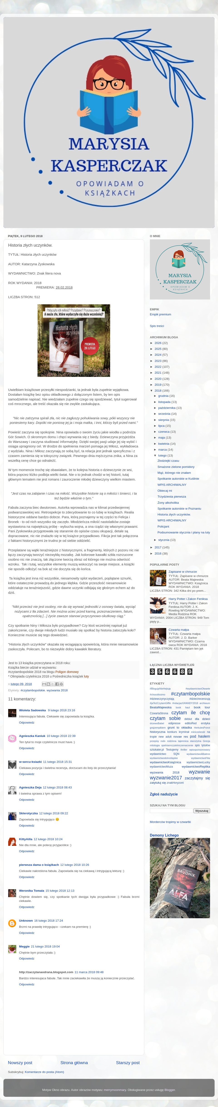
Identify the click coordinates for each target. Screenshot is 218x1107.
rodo (163, 741)
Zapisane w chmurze (182, 571)
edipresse (174, 723)
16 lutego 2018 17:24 (48, 920)
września (164, 413)
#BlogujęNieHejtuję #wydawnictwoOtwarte (180, 688)
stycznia (164, 540)
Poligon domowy (67, 672)
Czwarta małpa (178, 629)
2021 (158, 372)
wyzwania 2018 (57, 690)
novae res (180, 736)
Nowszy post (20, 1062)
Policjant (163, 526)
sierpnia (164, 420)
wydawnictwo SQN (164, 754)
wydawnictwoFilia (200, 758)
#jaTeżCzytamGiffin (160, 703)
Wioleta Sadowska (33, 710)
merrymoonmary (115, 1090)
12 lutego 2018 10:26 (74, 864)
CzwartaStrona (159, 713)
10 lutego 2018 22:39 (61, 736)
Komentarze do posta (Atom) (44, 1072)
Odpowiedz (27, 722)
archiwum (205, 703)
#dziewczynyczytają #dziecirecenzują (180, 698)
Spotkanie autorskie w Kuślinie (178, 478)
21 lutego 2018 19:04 (45, 946)
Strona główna (74, 1062)
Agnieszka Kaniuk (32, 736)
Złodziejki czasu (168, 460)
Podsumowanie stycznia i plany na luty (184, 532)
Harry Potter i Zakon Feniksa (188, 599)
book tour (202, 707)
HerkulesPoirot (202, 727)
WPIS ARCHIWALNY (172, 484)
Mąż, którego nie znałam (174, 472)
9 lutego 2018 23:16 (61, 710)
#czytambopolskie (33, 690)
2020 (158, 378)
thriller (184, 749)
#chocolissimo (157, 694)
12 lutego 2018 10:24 (48, 839)
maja (162, 437)
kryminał (184, 732)
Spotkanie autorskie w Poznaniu (179, 508)
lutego (163, 455)
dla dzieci (202, 719)
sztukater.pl (157, 749)
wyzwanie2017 (166, 778)
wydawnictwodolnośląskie (164, 758)
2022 (158, 366)
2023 (158, 361)
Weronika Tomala (31, 890)
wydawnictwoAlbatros (198, 754)
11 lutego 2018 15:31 (57, 761)
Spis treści (157, 326)
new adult (165, 736)
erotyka (205, 723)
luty (86, 676)
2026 (158, 343)
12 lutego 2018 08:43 (57, 787)
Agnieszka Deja (30, 787)
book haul (183, 707)
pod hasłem (200, 736)
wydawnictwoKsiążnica (165, 762)
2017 (158, 547)
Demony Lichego (164, 835)
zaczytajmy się (197, 778)
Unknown (26, 920)
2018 (158, 390)
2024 (158, 354)
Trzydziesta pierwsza (172, 496)
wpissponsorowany (199, 749)
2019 (158, 384)
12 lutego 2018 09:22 (53, 813)
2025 (158, 349)
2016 (158, 553)
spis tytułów (202, 745)
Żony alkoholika (168, 502)
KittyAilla (25, 839)
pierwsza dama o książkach (39, 864)
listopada (164, 402)
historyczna (157, 732)
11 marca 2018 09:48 (89, 972)
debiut (188, 719)
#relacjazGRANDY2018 (185, 703)
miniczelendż (198, 732)
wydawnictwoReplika (196, 766)
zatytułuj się (158, 782)
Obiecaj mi (165, 490)
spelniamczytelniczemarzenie (177, 745)
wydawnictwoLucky (198, 762)
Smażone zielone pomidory (176, 467)
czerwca (164, 431)
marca (163, 449)
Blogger (169, 1090)
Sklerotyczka (28, 813)
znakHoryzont (175, 782)
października (167, 408)
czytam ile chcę (190, 712)
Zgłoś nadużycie (164, 794)
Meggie (24, 946)
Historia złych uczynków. (174, 514)
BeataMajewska (160, 707)
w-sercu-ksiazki (30, 761)
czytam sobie (165, 718)
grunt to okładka (180, 727)
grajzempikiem (158, 727)
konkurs (172, 732)
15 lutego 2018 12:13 (60, 890)
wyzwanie (199, 772)
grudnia (163, 396)
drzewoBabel (157, 723)
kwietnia (164, 443)
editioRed (190, 723)
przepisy (154, 741)
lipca (162, 425)
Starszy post (128, 1062)
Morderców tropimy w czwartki (170, 822)
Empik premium (160, 314)
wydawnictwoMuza (161, 766)
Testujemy (172, 749)
